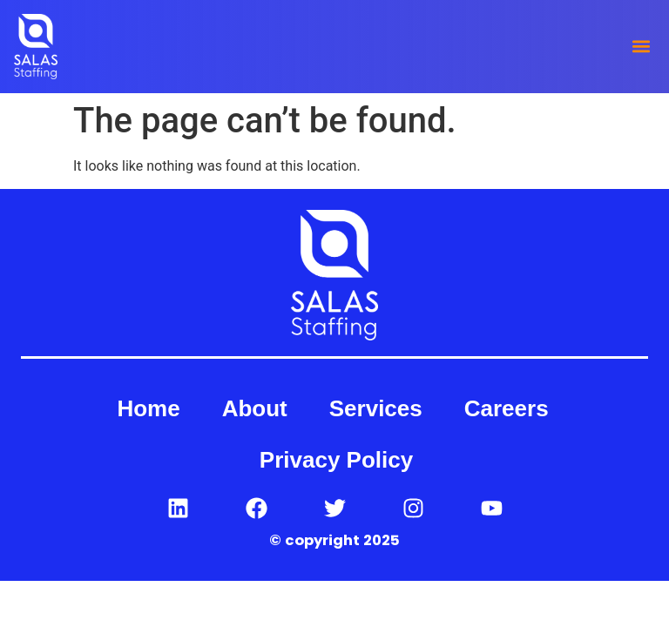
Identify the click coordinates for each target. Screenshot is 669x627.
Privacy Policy (336, 460)
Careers (506, 408)
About (254, 408)
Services (375, 408)
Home (148, 408)
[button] (640, 46)
